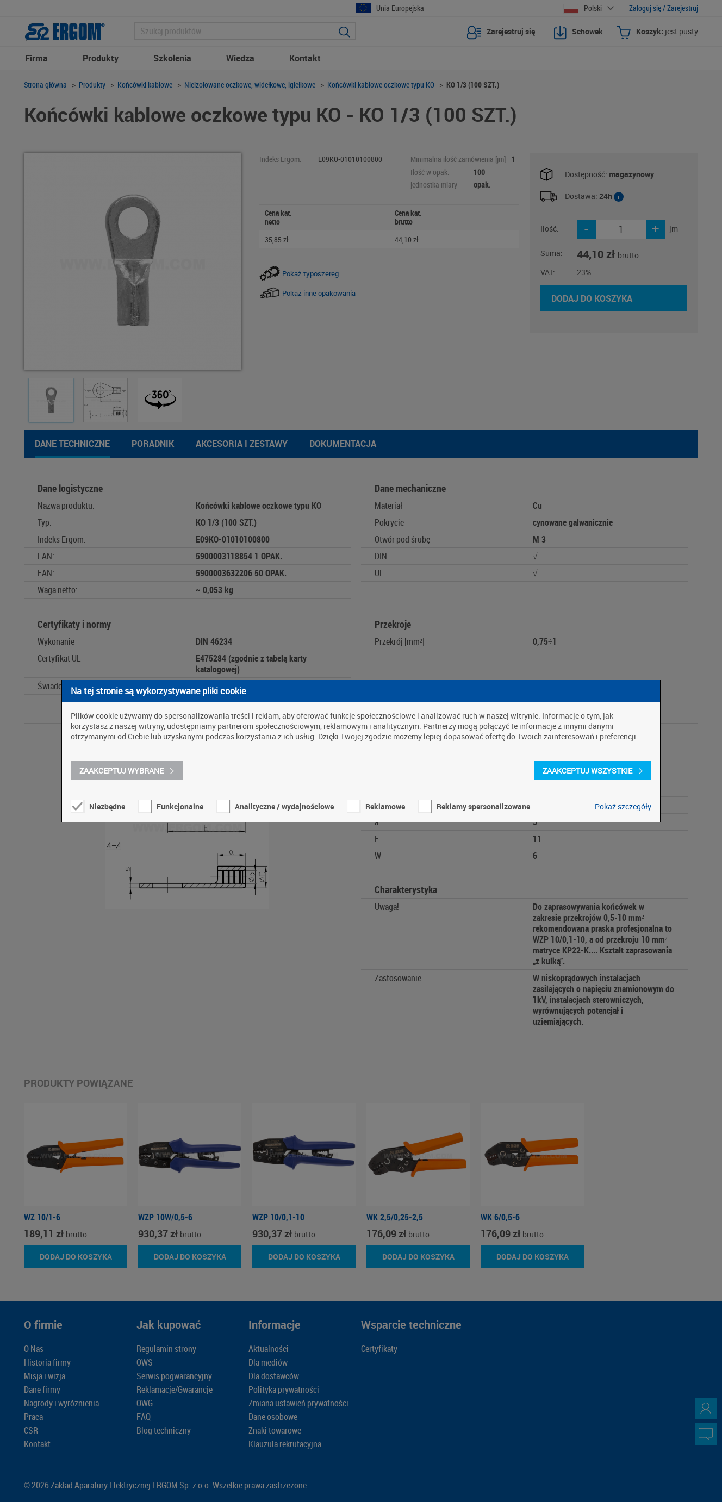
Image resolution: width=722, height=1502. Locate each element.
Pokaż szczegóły (623, 806)
